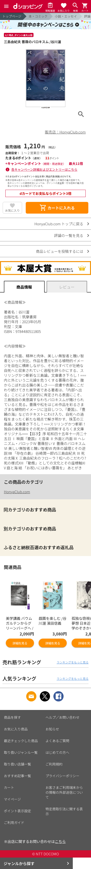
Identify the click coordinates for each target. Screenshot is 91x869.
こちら (60, 840)
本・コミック (38, 16)
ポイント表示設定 (17, 810)
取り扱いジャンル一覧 (21, 751)
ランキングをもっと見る (73, 661)
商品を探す (12, 716)
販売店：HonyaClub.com (65, 131)
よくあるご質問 (57, 739)
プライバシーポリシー (63, 775)
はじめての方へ (57, 751)
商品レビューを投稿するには (59, 251)
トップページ (11, 16)
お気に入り (12, 210)
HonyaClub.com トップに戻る (58, 224)
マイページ (12, 798)
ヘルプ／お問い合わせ (63, 716)
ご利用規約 (54, 763)
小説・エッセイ (66, 16)
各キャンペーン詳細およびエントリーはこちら (44, 169)
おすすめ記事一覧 (17, 775)
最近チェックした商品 (21, 739)
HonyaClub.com (17, 491)
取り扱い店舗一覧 (17, 763)
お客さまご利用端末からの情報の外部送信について (64, 791)
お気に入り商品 (16, 728)
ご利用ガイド (14, 821)
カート (9, 786)
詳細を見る (20, 642)
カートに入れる (57, 207)
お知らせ (52, 728)
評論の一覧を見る (68, 235)
